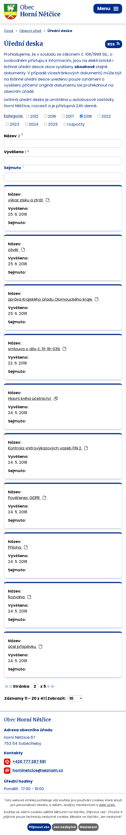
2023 (14, 124)
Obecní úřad (30, 30)
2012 (34, 116)
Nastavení (88, 827)
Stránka (21, 686)
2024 (33, 124)
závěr (16, 249)
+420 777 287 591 (29, 761)
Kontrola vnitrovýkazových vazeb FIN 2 (48, 448)
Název (12, 136)
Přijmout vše (39, 827)
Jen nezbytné (64, 827)
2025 (53, 124)
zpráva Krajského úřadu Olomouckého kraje (53, 299)
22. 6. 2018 (17, 363)
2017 (70, 116)
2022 (106, 116)
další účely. (107, 805)
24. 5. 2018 (17, 412)
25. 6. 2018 (17, 214)
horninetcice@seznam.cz (38, 770)
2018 (87, 116)
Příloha (17, 547)
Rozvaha (19, 597)
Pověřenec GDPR (27, 497)
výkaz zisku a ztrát (28, 200)
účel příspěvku (25, 646)
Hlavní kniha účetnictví (33, 398)
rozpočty (76, 124)
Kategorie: (13, 116)
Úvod (8, 30)
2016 (52, 116)
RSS (113, 44)
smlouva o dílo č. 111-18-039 (37, 349)
